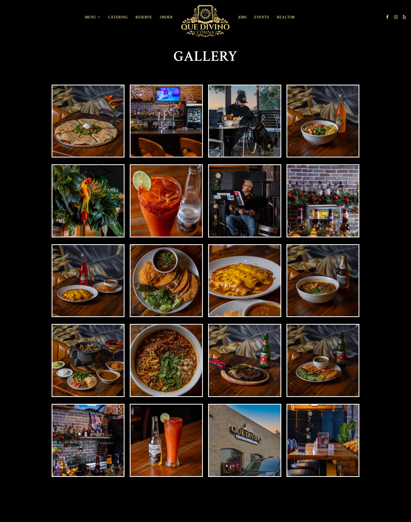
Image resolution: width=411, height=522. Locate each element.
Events (261, 17)
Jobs (242, 17)
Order (166, 17)
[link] (205, 21)
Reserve (144, 17)
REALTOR (286, 17)
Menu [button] (92, 17)
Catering (118, 17)
